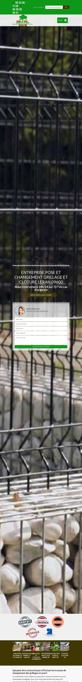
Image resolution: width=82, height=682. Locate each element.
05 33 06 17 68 (19, 4)
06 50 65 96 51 (17, 9)
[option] (17, 650)
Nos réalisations (41, 295)
